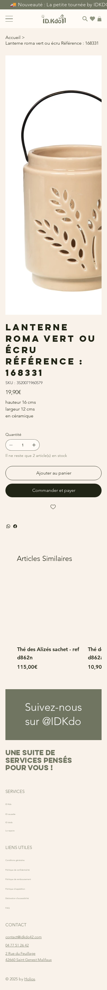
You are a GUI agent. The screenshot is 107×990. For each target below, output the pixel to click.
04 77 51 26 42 (17, 945)
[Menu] (9, 19)
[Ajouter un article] (34, 445)
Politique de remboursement (28, 879)
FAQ (9, 907)
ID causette (14, 813)
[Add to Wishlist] (53, 507)
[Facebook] (15, 526)
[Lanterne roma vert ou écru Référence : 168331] (52, 43)
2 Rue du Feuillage (20, 953)
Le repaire (13, 830)
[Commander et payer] (53, 490)
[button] (99, 18)
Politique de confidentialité (27, 869)
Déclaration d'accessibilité (26, 898)
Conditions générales (22, 860)
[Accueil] (13, 37)
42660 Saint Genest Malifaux (28, 960)
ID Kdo (11, 803)
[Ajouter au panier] (53, 473)
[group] (53, 626)
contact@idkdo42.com (23, 937)
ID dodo (12, 822)
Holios (29, 978)
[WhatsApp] (8, 526)
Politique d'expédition (23, 888)
